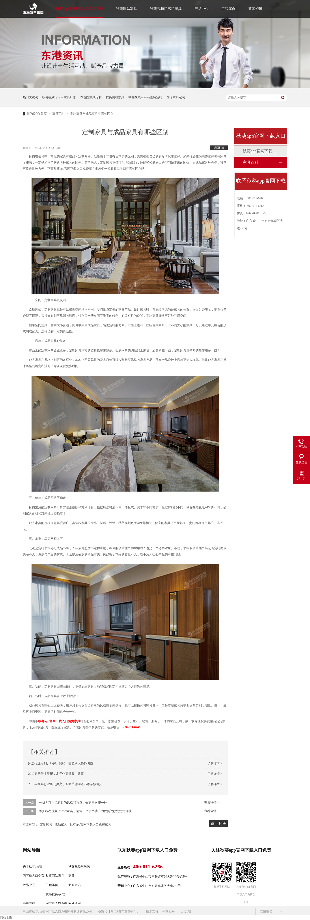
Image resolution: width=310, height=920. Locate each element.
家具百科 (58, 113)
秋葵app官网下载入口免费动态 (260, 151)
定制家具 (46, 824)
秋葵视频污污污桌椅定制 (145, 97)
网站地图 (74, 903)
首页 (44, 113)
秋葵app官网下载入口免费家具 (90, 824)
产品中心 (201, 9)
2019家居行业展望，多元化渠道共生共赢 (56, 773)
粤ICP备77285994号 (123, 911)
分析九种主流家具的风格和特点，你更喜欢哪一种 (73, 802)
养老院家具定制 (91, 97)
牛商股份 (168, 911)
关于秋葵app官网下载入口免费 (33, 871)
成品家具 (61, 824)
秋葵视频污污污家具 (166, 9)
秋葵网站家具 (126, 9)
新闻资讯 (255, 9)
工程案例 (228, 9)
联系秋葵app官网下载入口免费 (56, 899)
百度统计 (187, 911)
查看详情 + (211, 802)
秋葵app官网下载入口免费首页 (79, 9)
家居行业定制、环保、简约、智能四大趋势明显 (60, 763)
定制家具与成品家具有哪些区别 (91, 113)
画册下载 (29, 903)
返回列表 (219, 147)
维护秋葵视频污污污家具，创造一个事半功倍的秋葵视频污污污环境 (85, 811)
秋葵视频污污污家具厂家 (59, 97)
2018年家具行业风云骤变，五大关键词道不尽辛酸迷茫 (65, 784)
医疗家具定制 (175, 97)
